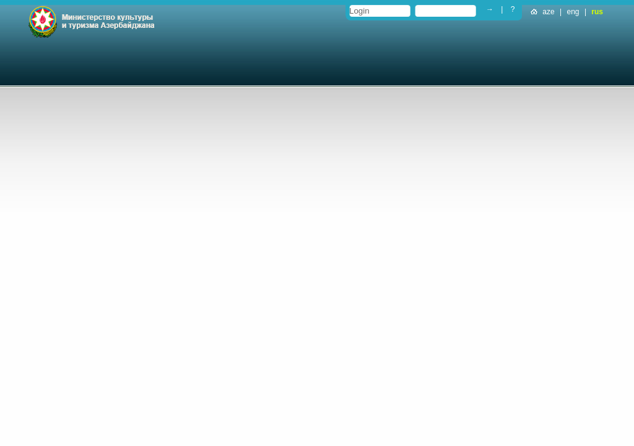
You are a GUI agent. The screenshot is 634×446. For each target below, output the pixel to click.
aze (548, 11)
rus (597, 11)
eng (573, 11)
